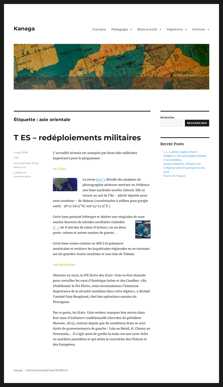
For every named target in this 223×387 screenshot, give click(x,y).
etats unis (20, 167)
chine (35, 163)
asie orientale (22, 163)
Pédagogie (119, 29)
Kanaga (24, 28)
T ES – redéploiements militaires (77, 137)
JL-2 (56, 227)
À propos (99, 29)
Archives (198, 29)
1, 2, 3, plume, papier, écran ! (180, 152)
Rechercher (167, 117)
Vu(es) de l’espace (174, 176)
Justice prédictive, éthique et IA (182, 164)
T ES (16, 157)
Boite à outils (147, 29)
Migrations (175, 29)
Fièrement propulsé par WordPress (47, 370)
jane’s (100, 179)
